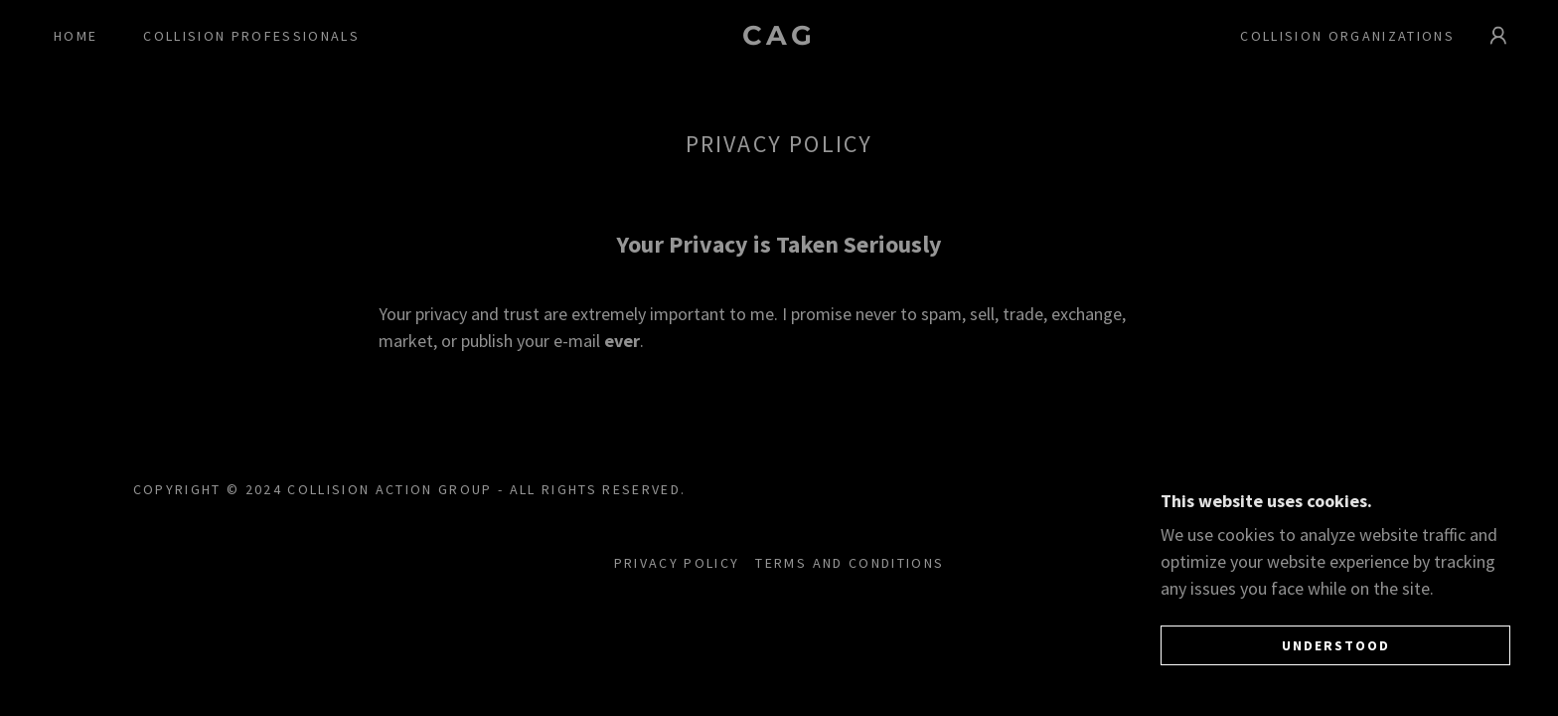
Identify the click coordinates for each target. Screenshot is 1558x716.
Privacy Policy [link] (677, 563)
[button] (1498, 36)
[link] (779, 38)
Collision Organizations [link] (1347, 36)
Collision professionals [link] (251, 36)
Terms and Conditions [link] (849, 563)
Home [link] (75, 36)
